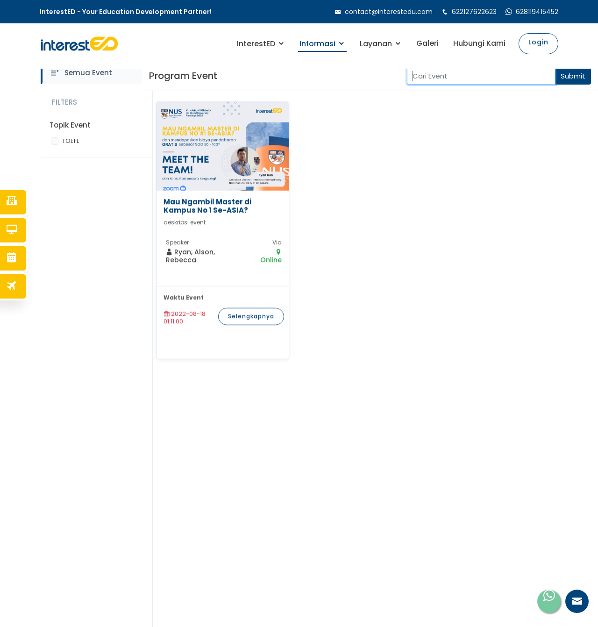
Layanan (376, 43)
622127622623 (474, 11)
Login (538, 42)
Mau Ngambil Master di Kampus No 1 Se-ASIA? (207, 214)
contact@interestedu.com (389, 11)
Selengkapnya (251, 324)
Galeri (427, 43)
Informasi (317, 43)
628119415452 (537, 11)
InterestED (256, 43)
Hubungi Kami (479, 43)
